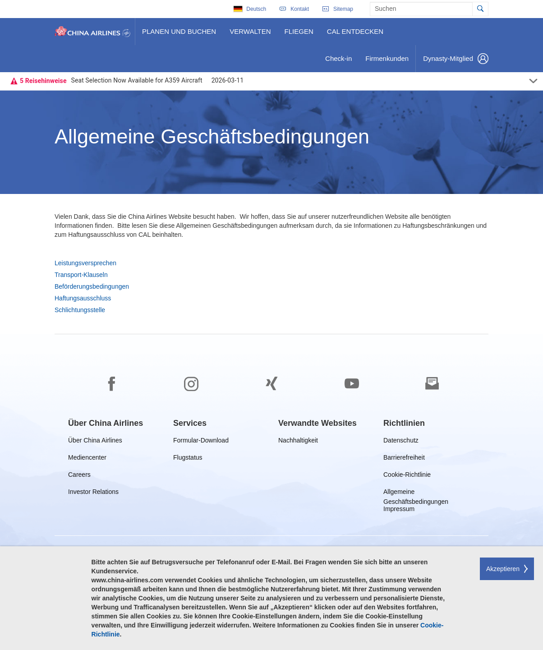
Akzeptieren (503, 568)
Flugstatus (189, 459)
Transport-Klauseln (81, 274)
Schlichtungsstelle (80, 309)
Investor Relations (93, 493)
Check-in (338, 61)
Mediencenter (89, 459)
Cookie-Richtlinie (407, 476)
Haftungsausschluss (83, 298)
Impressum (398, 510)
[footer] (271, 492)
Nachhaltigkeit (298, 442)
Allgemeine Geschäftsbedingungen (416, 493)
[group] (105, 423)
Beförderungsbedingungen (92, 286)
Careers (79, 476)
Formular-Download (201, 442)
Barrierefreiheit (405, 459)
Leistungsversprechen (85, 263)
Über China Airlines (95, 442)
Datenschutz (401, 442)
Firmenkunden (389, 61)
